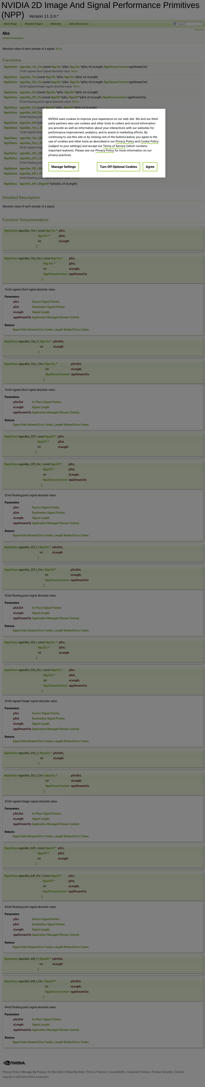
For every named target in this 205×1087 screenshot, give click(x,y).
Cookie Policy (150, 141)
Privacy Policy (125, 141)
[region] (103, 143)
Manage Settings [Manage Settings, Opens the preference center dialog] (63, 167)
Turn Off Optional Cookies (118, 167)
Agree (150, 167)
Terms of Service (114, 146)
